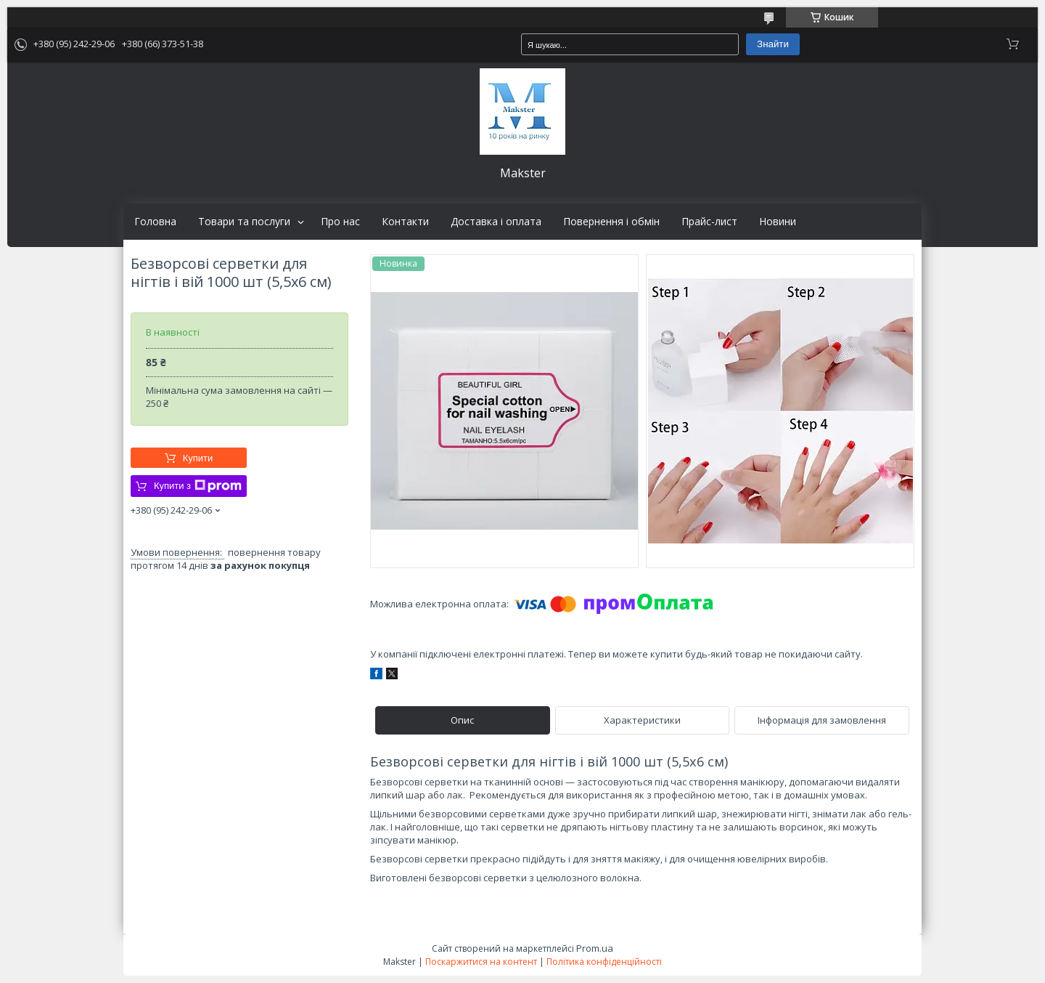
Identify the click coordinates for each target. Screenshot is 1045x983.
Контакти (405, 221)
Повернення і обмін (611, 221)
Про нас (340, 221)
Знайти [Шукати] (773, 44)
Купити (198, 458)
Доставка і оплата (496, 221)
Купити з (198, 486)
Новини (777, 221)
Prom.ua (594, 948)
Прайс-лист (709, 221)
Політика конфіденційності (604, 961)
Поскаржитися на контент (481, 961)
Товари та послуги (244, 221)
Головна (155, 221)
